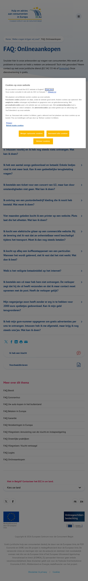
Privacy (9, 123)
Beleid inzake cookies (15, 125)
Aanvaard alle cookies (57, 133)
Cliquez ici (52, 92)
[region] (44, 113)
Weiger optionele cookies (31, 133)
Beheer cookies (43, 141)
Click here (49, 89)
